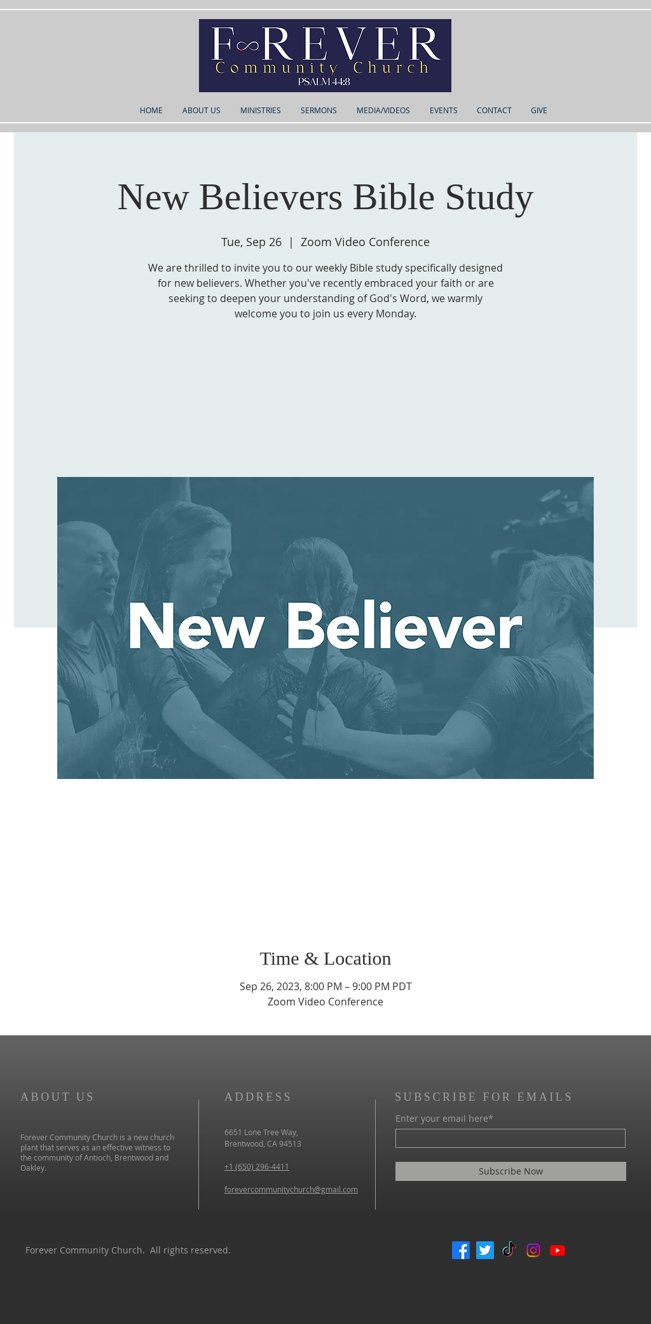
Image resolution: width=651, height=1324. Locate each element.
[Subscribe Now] (510, 1171)
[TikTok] (509, 1250)
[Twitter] (485, 1250)
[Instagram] (533, 1250)
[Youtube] (557, 1250)
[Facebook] (461, 1250)
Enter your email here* (444, 1118)
